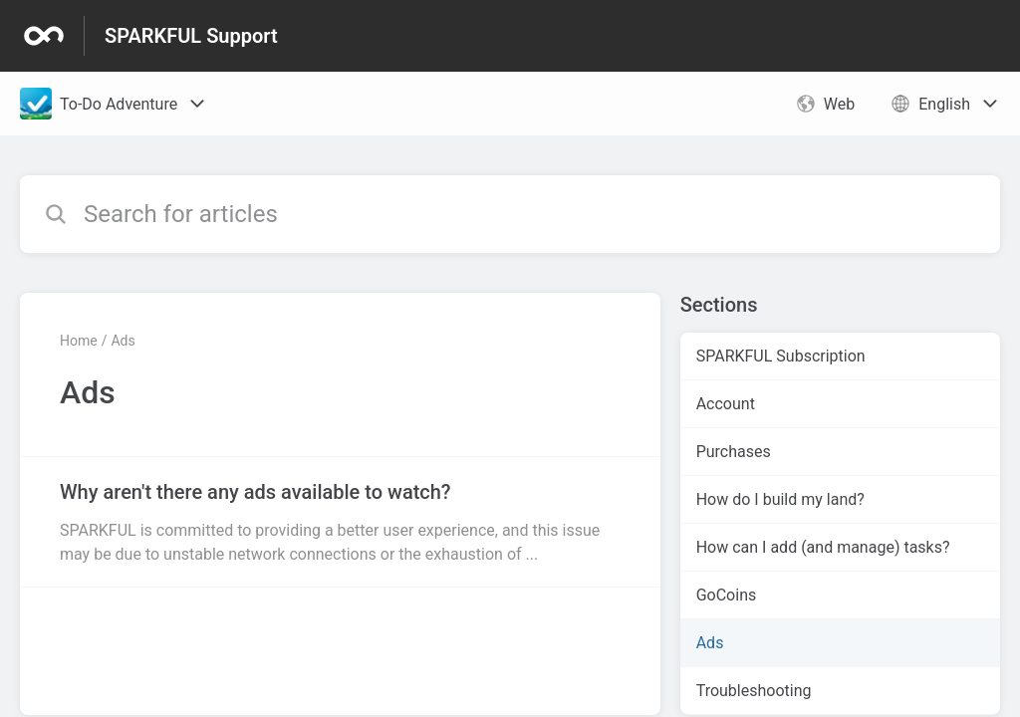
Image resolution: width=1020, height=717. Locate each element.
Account (725, 403)
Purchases (733, 451)
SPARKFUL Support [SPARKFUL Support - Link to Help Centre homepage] (191, 36)
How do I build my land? (780, 499)
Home (79, 341)
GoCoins (726, 595)
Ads (122, 341)
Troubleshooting (754, 690)
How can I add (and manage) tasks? (823, 547)
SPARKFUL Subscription (781, 356)
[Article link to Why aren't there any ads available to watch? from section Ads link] (340, 522)
